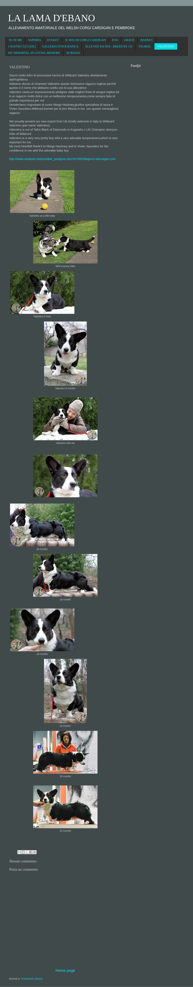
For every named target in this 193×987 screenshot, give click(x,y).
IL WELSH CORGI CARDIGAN (85, 40)
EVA (115, 40)
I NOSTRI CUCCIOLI (22, 46)
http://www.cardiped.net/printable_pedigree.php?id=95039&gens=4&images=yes (62, 159)
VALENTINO (166, 46)
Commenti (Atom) (31, 978)
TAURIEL (145, 46)
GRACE (129, 40)
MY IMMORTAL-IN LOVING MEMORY (34, 52)
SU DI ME (15, 40)
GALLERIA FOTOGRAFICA (60, 46)
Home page (65, 970)
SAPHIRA (34, 40)
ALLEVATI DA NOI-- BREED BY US (108, 46)
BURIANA (73, 52)
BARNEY (147, 40)
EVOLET (53, 40)
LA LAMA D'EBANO (51, 18)
